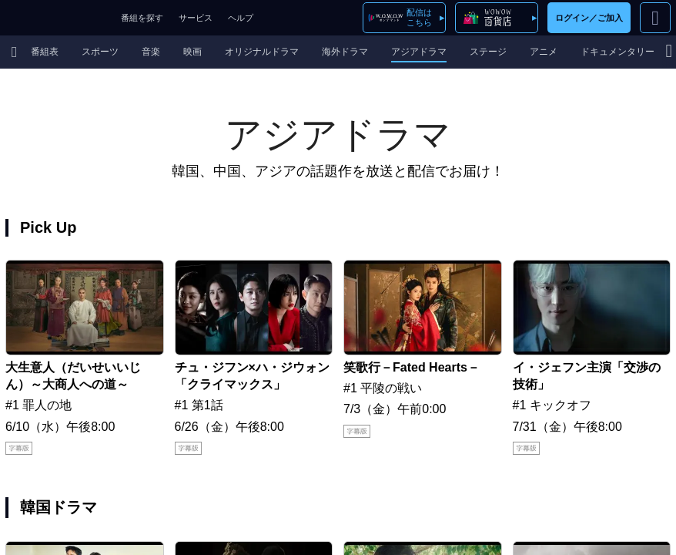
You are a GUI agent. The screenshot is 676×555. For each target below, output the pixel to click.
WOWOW (57, 17)
